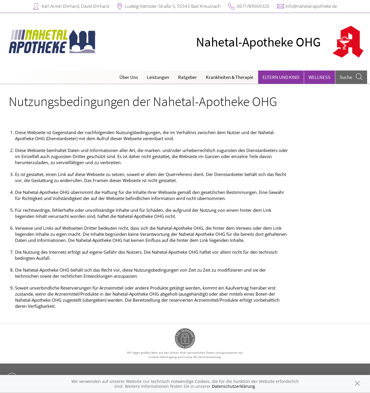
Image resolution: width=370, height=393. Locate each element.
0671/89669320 (253, 6)
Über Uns (128, 77)
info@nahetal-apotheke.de (311, 6)
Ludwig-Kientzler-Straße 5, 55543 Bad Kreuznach (173, 6)
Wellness (319, 77)
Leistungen (158, 77)
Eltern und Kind (280, 77)
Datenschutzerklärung (233, 386)
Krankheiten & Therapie (229, 77)
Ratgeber (187, 77)
